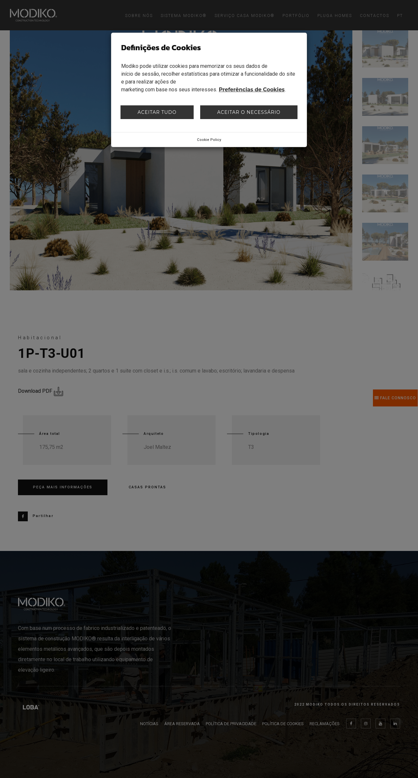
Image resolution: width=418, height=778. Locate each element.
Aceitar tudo (156, 112)
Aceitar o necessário (249, 112)
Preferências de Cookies (252, 89)
